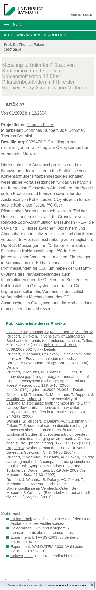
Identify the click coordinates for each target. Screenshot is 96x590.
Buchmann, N (80, 421)
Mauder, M (84, 332)
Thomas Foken (40, 125)
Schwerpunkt (21, 556)
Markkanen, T (61, 332)
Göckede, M (16, 332)
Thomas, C (38, 332)
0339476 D (36, 142)
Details (50, 349)
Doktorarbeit (20, 528)
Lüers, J (74, 372)
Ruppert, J (15, 336)
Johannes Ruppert (41, 130)
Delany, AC (56, 421)
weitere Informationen (71, 585)
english (76, 14)
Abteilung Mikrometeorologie (35, 35)
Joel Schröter (72, 130)
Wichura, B (15, 421)
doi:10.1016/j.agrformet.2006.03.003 (37, 389)
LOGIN (87, 14)
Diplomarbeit (21, 519)
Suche (84, 24)
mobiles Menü (21, 26)
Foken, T (33, 336)
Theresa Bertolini (16, 136)
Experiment (20, 537)
